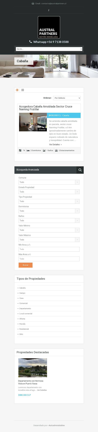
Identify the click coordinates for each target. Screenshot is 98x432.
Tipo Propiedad (25, 197)
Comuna (22, 178)
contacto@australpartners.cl (53, 3)
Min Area (24, 245)
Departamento (25, 308)
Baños (21, 216)
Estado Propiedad (26, 187)
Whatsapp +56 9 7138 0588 (51, 42)
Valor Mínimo (24, 226)
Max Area (25, 254)
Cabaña (22, 288)
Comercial (23, 303)
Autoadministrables (57, 425)
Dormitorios (24, 206)
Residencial (24, 329)
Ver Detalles (55, 144)
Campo (22, 293)
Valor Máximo (25, 235)
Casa (21, 298)
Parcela (22, 324)
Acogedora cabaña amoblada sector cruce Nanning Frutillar (45, 108)
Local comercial (25, 314)
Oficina (22, 319)
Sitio (21, 334)
